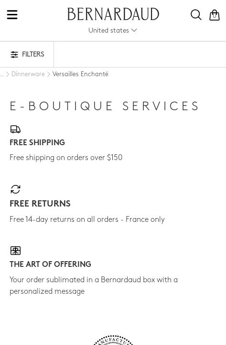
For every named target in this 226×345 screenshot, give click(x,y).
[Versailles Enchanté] (76, 75)
